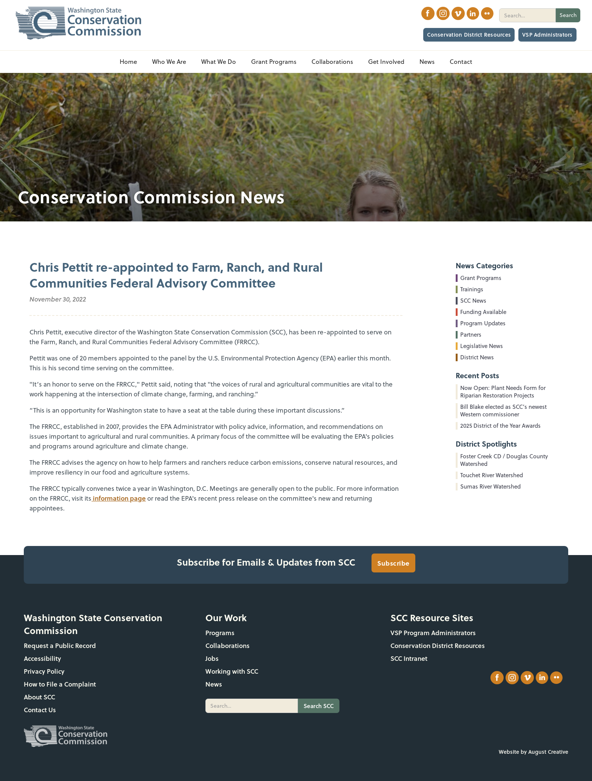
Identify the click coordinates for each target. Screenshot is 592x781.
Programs (219, 632)
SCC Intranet (408, 658)
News (213, 684)
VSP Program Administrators (433, 632)
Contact (461, 61)
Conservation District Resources (469, 35)
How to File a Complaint (60, 684)
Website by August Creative (533, 752)
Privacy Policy (44, 671)
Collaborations (227, 645)
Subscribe (393, 563)
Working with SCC (231, 671)
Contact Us (40, 709)
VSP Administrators (547, 35)
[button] (169, 62)
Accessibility (42, 658)
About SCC (39, 697)
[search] (527, 15)
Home (128, 61)
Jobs (212, 658)
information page (118, 498)
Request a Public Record (60, 645)
